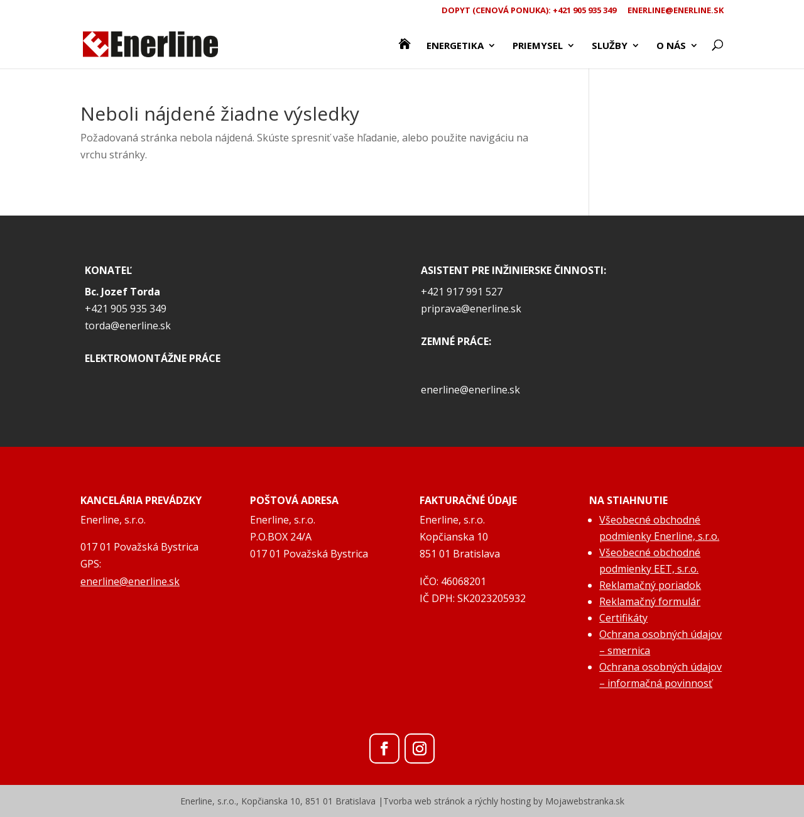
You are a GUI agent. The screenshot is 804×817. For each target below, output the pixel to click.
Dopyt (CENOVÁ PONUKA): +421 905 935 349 (529, 11)
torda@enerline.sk (128, 325)
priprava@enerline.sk (471, 308)
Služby (609, 46)
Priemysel (538, 46)
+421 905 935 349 (125, 308)
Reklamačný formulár (649, 601)
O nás (671, 46)
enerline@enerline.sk (675, 11)
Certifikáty (623, 618)
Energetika (455, 46)
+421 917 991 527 (462, 292)
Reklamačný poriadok (650, 585)
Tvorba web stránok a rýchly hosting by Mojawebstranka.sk (503, 801)
